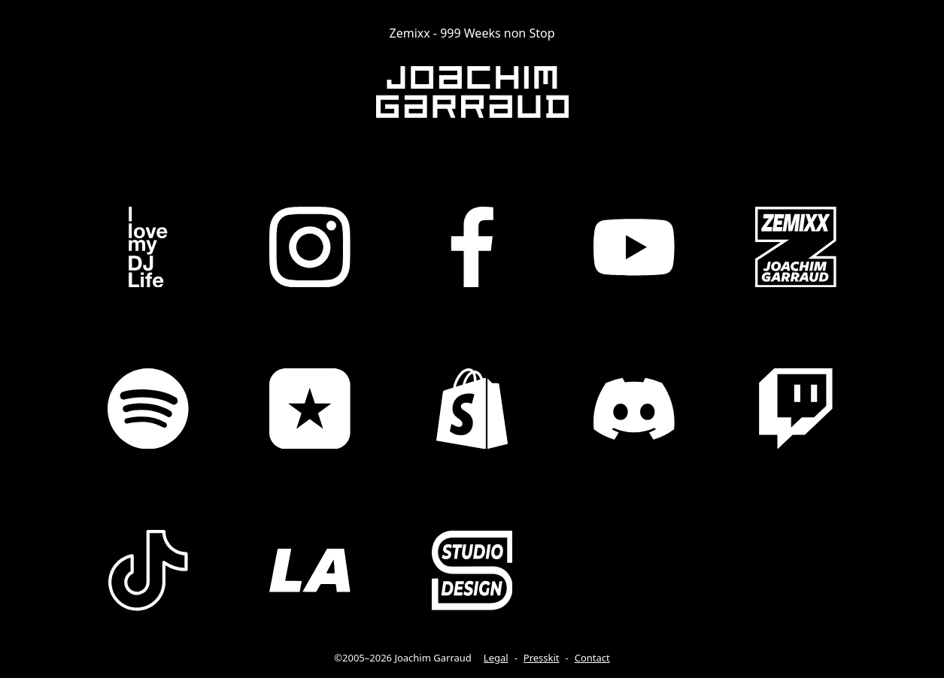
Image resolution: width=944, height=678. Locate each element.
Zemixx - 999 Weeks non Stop (472, 33)
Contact (592, 657)
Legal (496, 657)
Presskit (542, 657)
